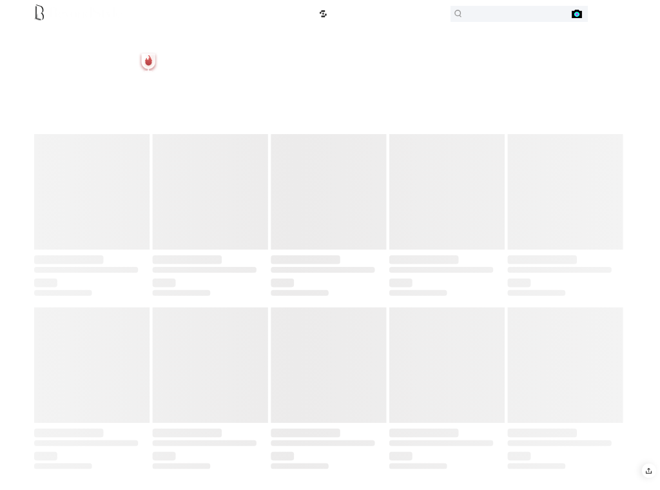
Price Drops (266, 13)
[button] (648, 470)
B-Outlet (137, 13)
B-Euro (162, 13)
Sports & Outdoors (197, 13)
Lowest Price (299, 13)
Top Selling (235, 13)
